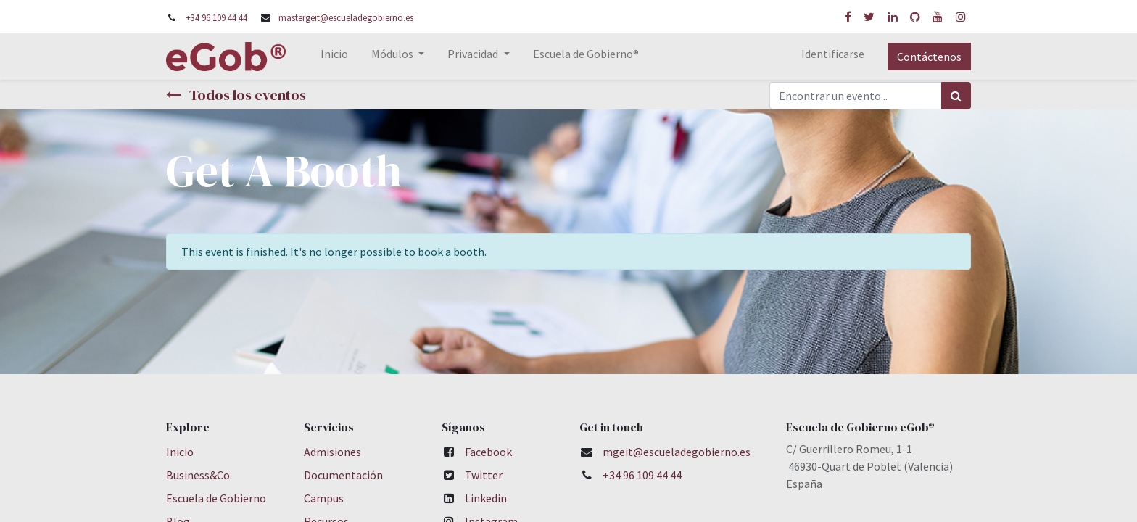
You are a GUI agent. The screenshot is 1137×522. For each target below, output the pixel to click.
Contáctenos (929, 56)
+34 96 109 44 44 (216, 17)
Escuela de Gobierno (216, 498)
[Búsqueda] (956, 95)
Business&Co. (199, 475)
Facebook (488, 451)
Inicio (180, 451)
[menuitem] (334, 56)
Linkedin (486, 498)
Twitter (484, 475)
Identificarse (832, 53)
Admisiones (332, 451)
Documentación (343, 475)
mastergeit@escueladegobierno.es (345, 17)
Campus (324, 498)
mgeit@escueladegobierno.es (677, 451)
